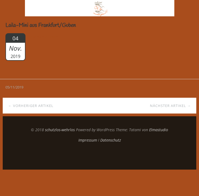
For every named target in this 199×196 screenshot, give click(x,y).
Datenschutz (110, 140)
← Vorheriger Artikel (30, 105)
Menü (12, 8)
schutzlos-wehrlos (60, 129)
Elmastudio (158, 129)
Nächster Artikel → (170, 105)
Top (99, 156)
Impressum (87, 140)
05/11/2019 (14, 87)
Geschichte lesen (43, 36)
